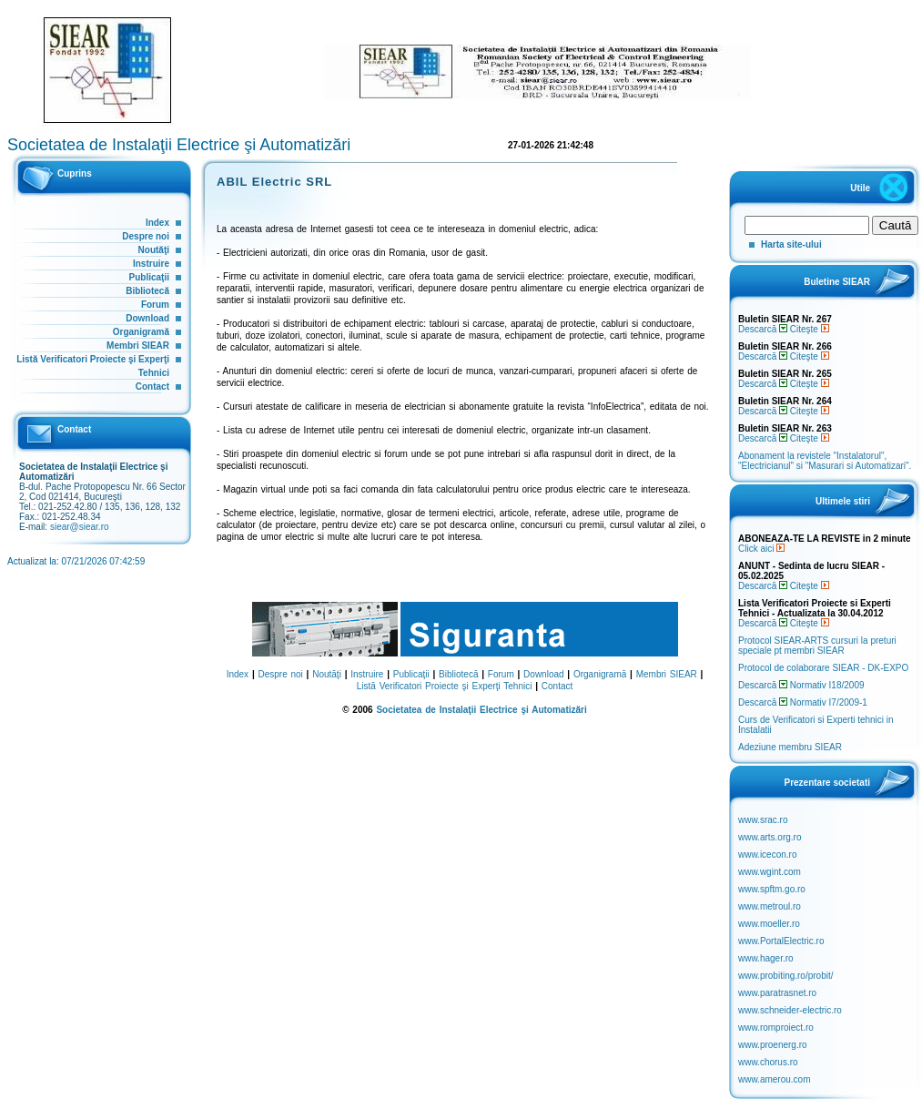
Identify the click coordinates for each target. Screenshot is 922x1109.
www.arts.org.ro (769, 837)
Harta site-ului (791, 244)
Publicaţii (149, 277)
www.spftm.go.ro (771, 889)
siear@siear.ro (79, 527)
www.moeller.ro (769, 924)
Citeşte (809, 329)
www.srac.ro (762, 820)
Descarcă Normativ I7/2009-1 (802, 702)
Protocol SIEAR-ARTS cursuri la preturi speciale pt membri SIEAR (817, 646)
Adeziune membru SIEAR (790, 747)
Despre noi (145, 236)
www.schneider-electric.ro (790, 1010)
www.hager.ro (766, 958)
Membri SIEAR (137, 346)
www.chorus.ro (768, 1062)
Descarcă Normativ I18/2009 (801, 685)
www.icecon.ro (767, 855)
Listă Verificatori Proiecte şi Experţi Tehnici (444, 686)
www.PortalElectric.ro (781, 941)
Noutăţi (153, 250)
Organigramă (141, 332)
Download (147, 318)
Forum (155, 305)
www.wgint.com (769, 872)
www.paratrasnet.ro (777, 993)
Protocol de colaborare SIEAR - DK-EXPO (823, 668)
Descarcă (762, 329)
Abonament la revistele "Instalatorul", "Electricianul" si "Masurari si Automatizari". (824, 461)
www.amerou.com (774, 1079)
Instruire (151, 264)
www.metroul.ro (769, 906)
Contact (152, 387)
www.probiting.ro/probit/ (786, 976)
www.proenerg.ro (772, 1045)
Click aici (761, 549)
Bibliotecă (147, 291)
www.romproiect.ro (776, 1028)
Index (157, 223)
